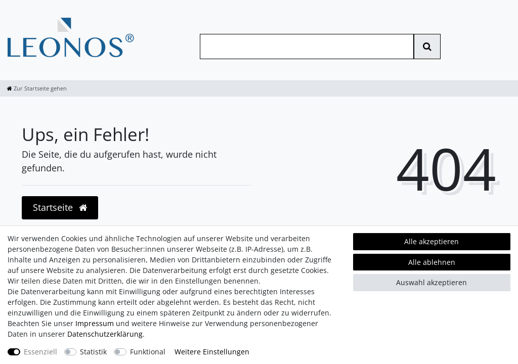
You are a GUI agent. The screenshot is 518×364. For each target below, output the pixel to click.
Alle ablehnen (431, 262)
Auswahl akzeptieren (431, 282)
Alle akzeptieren (431, 241)
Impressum (94, 323)
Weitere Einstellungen (212, 351)
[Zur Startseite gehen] (37, 88)
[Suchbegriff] (307, 46)
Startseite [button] (60, 207)
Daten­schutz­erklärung (105, 334)
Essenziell (40, 351)
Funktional (147, 351)
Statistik (93, 351)
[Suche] (427, 46)
